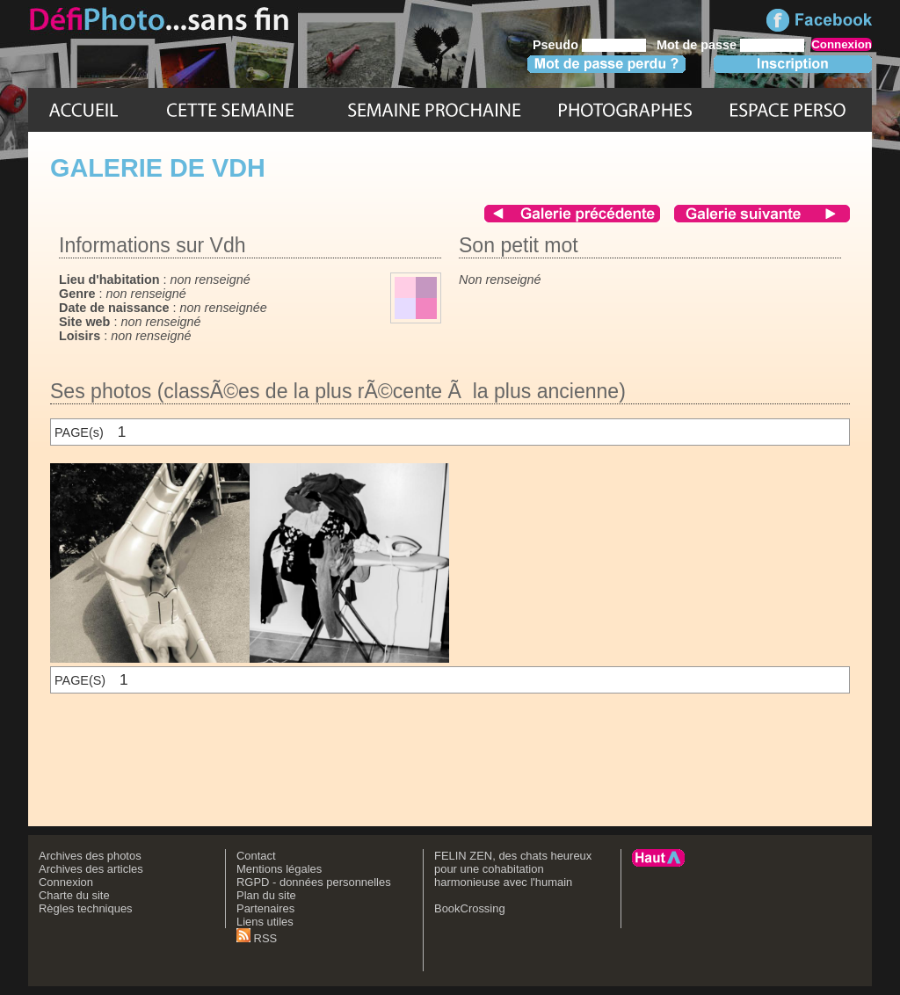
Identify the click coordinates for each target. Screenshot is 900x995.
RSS (256, 938)
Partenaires (265, 908)
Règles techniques (86, 908)
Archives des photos (90, 855)
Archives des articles (91, 868)
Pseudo (555, 45)
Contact (256, 855)
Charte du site (74, 895)
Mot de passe (697, 45)
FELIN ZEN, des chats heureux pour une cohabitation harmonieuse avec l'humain (513, 869)
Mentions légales (279, 868)
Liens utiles (265, 921)
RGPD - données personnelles (313, 882)
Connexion (66, 882)
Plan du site (266, 895)
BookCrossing (469, 908)
